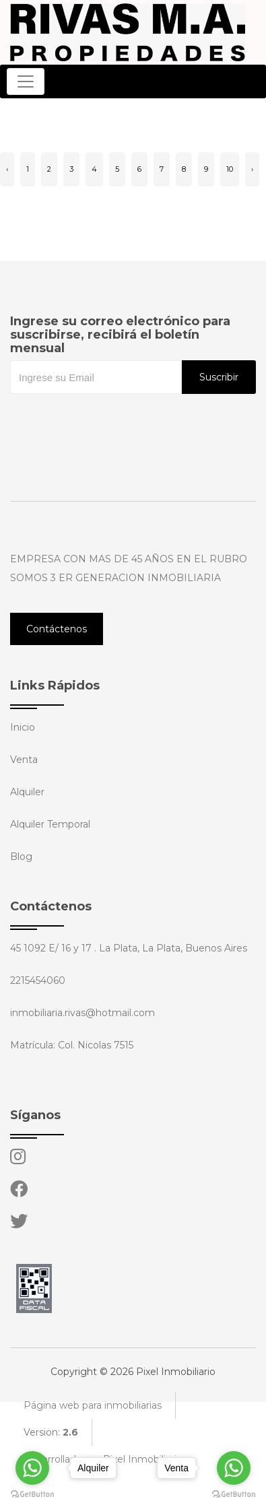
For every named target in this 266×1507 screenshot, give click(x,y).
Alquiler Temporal (50, 824)
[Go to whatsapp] (234, 1468)
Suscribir (218, 377)
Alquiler (27, 792)
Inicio (22, 727)
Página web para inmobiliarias (93, 1405)
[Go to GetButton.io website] (233, 1493)
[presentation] (112, 421)
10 (229, 169)
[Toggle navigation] (25, 81)
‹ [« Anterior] (7, 169)
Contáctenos (56, 629)
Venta (24, 760)
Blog (21, 856)
